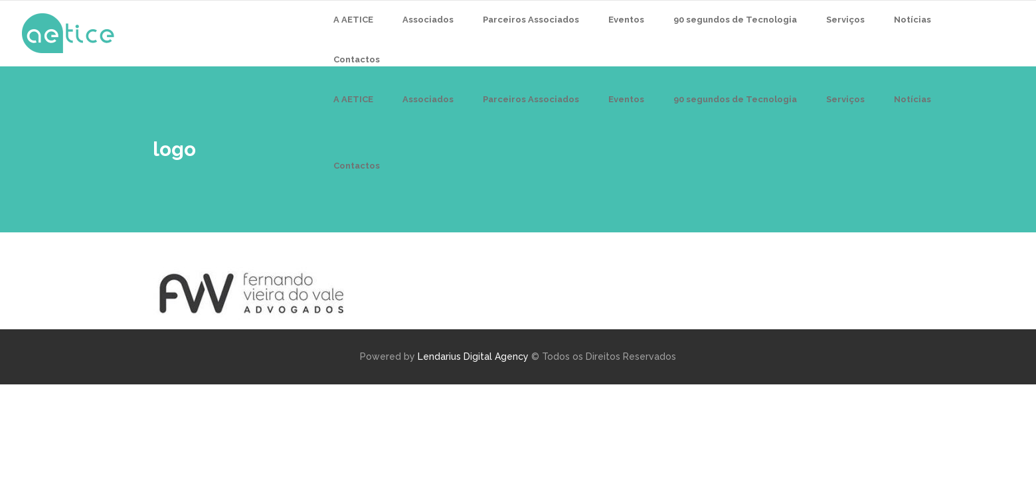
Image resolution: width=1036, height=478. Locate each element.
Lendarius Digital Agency (473, 356)
